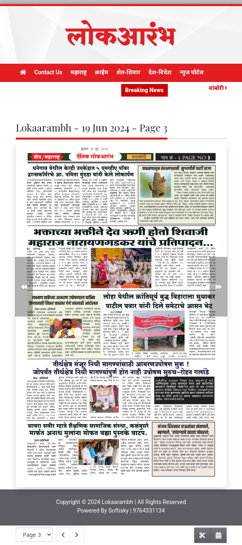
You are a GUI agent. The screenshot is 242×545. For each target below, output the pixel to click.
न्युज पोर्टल (192, 72)
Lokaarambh (117, 502)
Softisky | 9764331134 (136, 510)
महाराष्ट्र (79, 72)
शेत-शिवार (128, 72)
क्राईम (101, 72)
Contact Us (48, 72)
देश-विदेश (159, 72)
